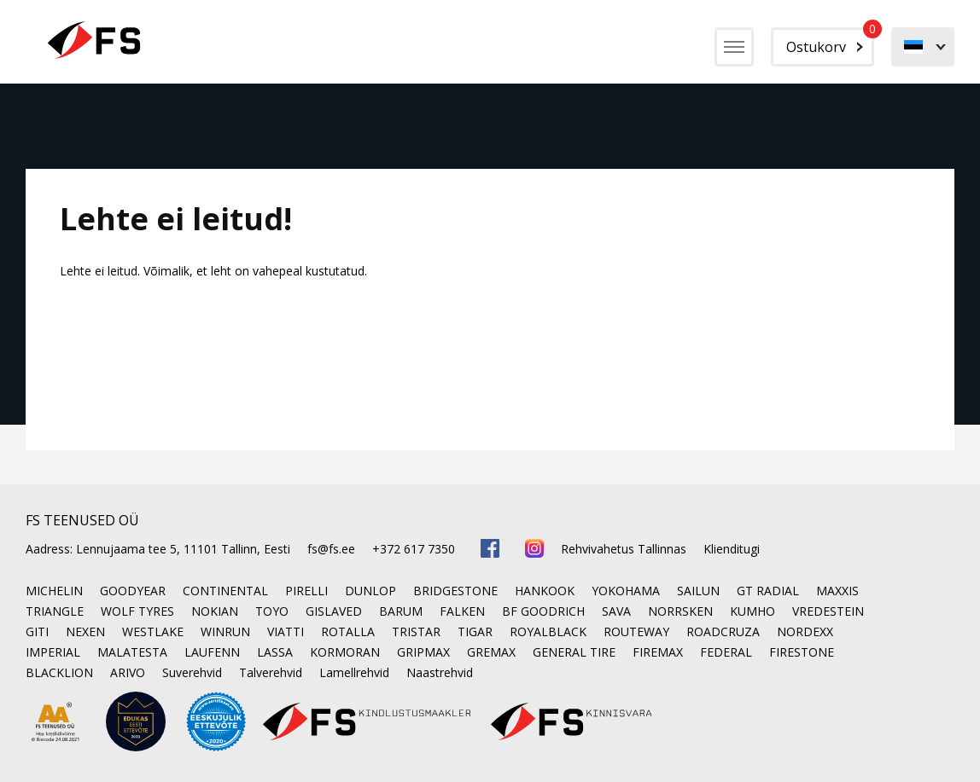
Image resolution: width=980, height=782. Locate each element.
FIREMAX (658, 652)
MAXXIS (837, 590)
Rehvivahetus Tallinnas (623, 549)
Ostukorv (830, 41)
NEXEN (85, 631)
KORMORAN (345, 652)
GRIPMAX (423, 652)
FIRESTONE (801, 652)
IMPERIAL (53, 652)
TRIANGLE (55, 611)
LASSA (275, 652)
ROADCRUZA (723, 631)
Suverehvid (192, 672)
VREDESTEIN (828, 611)
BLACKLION (59, 672)
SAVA (616, 611)
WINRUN (225, 631)
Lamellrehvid (354, 672)
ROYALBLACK (548, 631)
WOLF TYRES (137, 611)
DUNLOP (370, 590)
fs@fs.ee (331, 549)
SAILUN (698, 590)
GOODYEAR (133, 590)
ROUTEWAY (636, 631)
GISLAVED (334, 611)
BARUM (401, 611)
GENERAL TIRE (574, 652)
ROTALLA (348, 631)
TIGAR (475, 631)
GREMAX (491, 652)
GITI (37, 631)
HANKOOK (545, 590)
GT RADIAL (768, 590)
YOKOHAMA (626, 590)
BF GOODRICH (543, 611)
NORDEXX (805, 631)
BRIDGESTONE (455, 590)
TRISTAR (416, 631)
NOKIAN (214, 611)
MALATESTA (132, 652)
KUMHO (752, 611)
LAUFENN (212, 652)
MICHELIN (54, 590)
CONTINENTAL (225, 590)
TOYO (272, 611)
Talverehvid (270, 672)
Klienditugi (731, 549)
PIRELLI (306, 590)
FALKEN (462, 611)
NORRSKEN (680, 611)
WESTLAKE (153, 631)
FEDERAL (726, 652)
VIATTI (285, 631)
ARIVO (127, 672)
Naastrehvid (439, 672)
